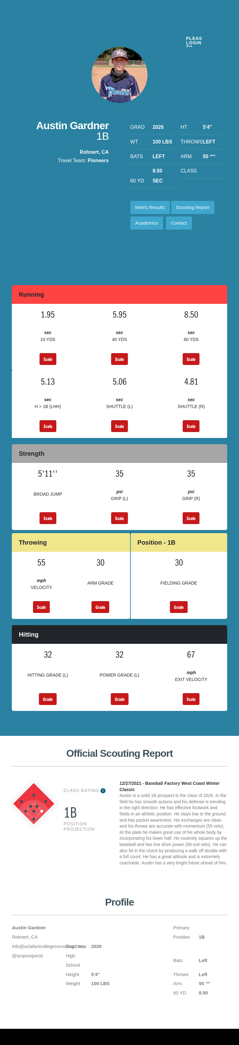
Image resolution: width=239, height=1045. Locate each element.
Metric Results (150, 207)
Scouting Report (193, 207)
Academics (146, 223)
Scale (48, 359)
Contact (179, 223)
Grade (100, 607)
